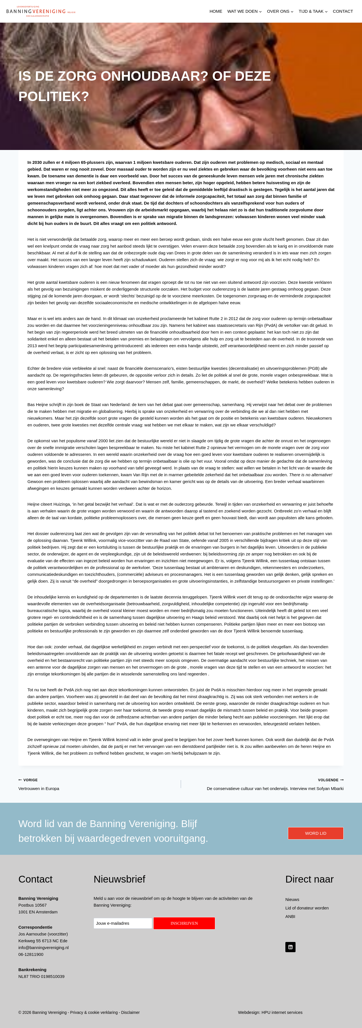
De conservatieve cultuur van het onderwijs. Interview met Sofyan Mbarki (264, 783)
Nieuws (292, 899)
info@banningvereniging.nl (43, 947)
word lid (315, 833)
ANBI (290, 916)
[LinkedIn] (290, 947)
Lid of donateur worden (307, 907)
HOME (216, 11)
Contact (343, 11)
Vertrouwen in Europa (97, 783)
